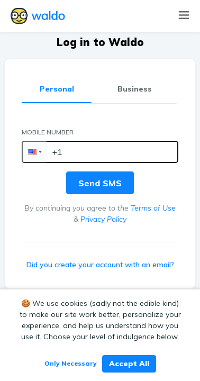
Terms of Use (153, 208)
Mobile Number (48, 132)
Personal (57, 89)
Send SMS (100, 183)
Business (134, 89)
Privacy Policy (103, 219)
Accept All (129, 363)
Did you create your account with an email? (100, 264)
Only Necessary (70, 363)
